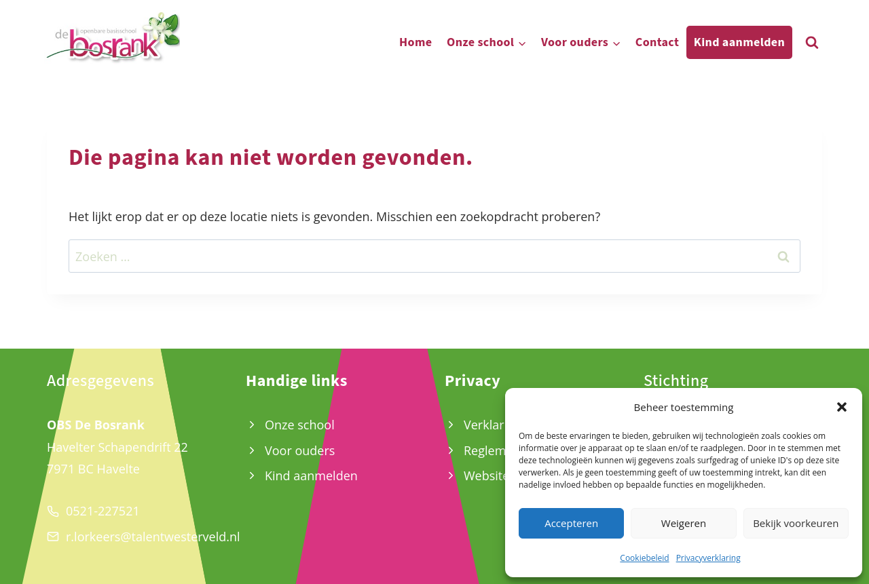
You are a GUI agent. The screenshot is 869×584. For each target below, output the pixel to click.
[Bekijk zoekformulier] (812, 43)
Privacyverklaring (708, 558)
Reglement (494, 450)
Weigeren (683, 523)
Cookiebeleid (644, 558)
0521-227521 (103, 511)
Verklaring (492, 424)
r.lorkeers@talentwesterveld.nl (153, 536)
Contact (657, 42)
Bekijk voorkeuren (795, 523)
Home (415, 42)
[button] (842, 407)
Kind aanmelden (739, 42)
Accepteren (571, 523)
